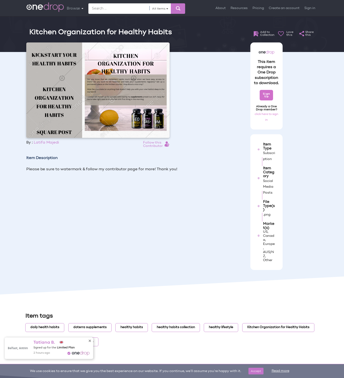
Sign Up (266, 95)
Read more (280, 371)
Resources (239, 8)
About (220, 8)
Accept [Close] (256, 371)
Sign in (309, 8)
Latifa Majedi (46, 143)
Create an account (284, 8)
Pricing (258, 8)
